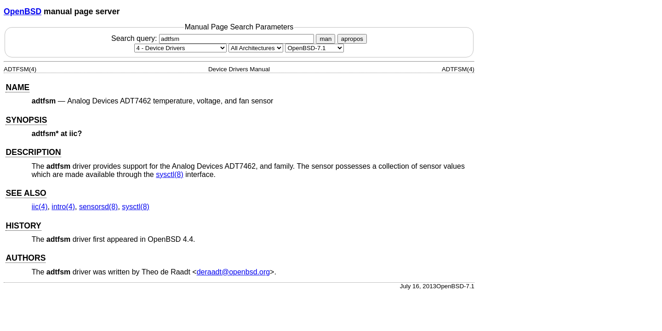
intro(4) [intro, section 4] (63, 207)
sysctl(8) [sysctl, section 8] (169, 174)
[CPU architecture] (255, 48)
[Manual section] (180, 48)
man (325, 38)
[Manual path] (314, 48)
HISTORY (23, 225)
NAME (17, 87)
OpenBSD (22, 11)
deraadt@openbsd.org (233, 272)
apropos (352, 38)
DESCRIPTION (33, 152)
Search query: (213, 38)
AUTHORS (26, 258)
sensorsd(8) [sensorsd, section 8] (98, 207)
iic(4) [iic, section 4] (40, 207)
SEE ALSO (26, 193)
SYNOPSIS (26, 120)
